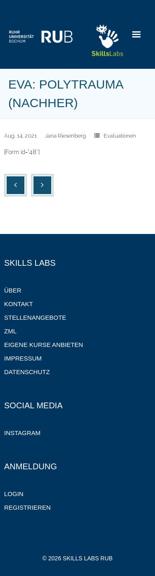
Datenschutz (27, 371)
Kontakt (18, 303)
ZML (10, 331)
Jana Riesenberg (65, 136)
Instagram (22, 432)
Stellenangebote (35, 317)
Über (12, 290)
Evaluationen (120, 136)
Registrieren (27, 507)
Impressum (23, 358)
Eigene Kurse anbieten (43, 344)
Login (14, 493)
